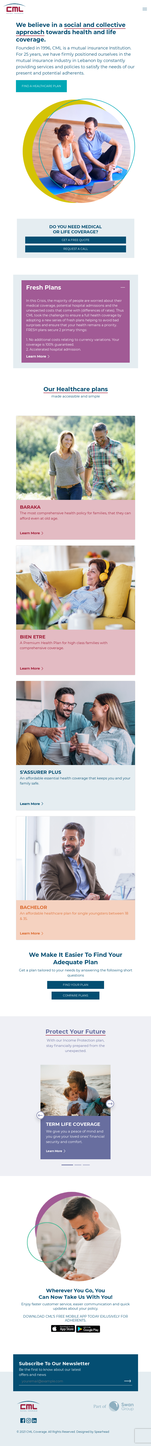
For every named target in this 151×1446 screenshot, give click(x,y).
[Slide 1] (67, 1165)
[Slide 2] (77, 1165)
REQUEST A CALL (75, 249)
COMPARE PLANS (75, 995)
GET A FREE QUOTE (75, 240)
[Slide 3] (86, 1165)
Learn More (38, 356)
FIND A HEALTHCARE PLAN (41, 86)
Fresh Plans (43, 287)
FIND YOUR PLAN (75, 985)
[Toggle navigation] (145, 9)
